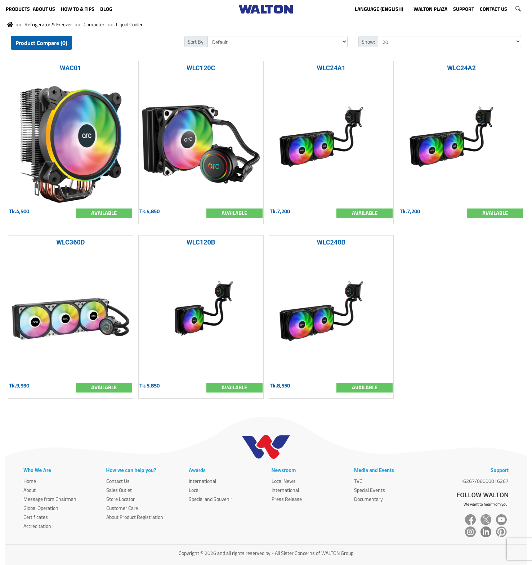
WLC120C (201, 68)
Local (194, 490)
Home (29, 481)
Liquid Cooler (129, 24)
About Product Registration (134, 517)
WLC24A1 (331, 68)
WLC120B (201, 242)
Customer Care (122, 508)
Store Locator (120, 499)
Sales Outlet (119, 490)
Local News (284, 481)
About (29, 490)
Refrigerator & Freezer (48, 24)
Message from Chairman (49, 499)
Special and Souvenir (210, 499)
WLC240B (331, 242)
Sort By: (196, 41)
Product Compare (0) (41, 43)
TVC (358, 481)
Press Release (287, 499)
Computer (94, 24)
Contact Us (118, 481)
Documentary (368, 499)
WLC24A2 (461, 68)
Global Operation (40, 508)
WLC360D (70, 242)
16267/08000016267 (484, 481)
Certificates (35, 517)
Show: (368, 41)
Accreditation (37, 526)
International (202, 481)
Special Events (369, 490)
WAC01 (70, 68)
